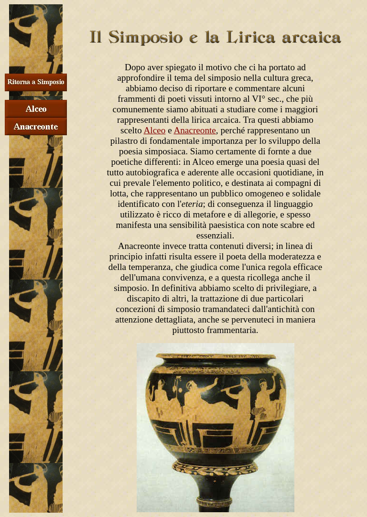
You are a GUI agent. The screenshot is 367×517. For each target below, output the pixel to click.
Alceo (155, 130)
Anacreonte (194, 130)
